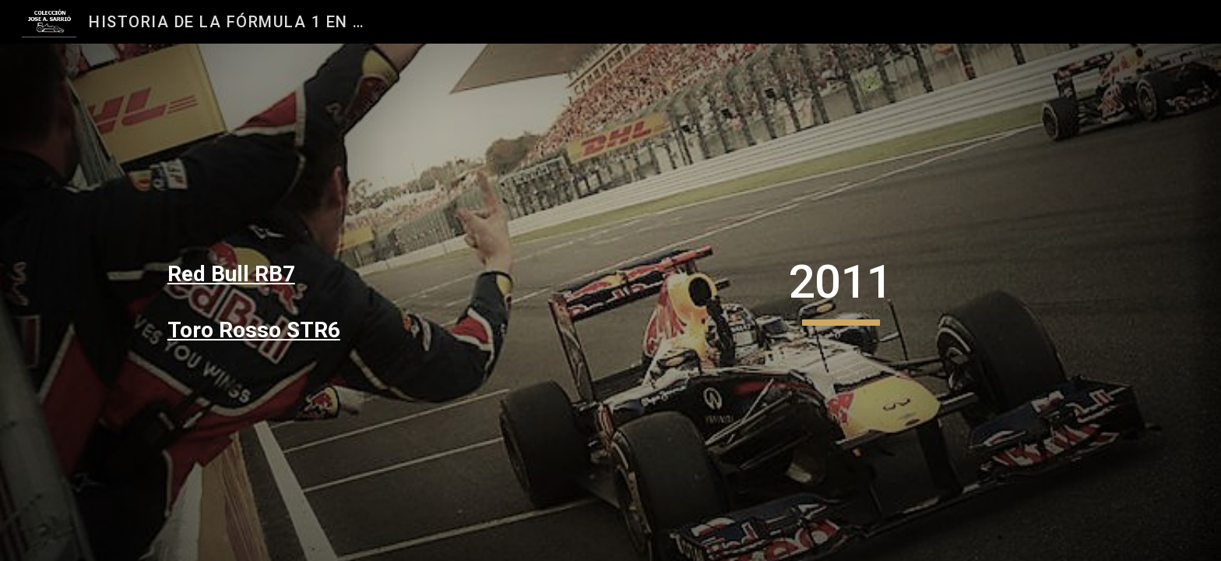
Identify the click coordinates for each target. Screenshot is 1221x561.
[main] (303, 274)
